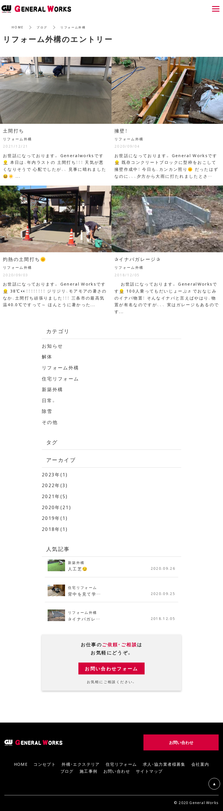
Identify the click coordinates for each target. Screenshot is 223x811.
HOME (18, 27)
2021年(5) (55, 494)
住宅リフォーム (60, 377)
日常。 (49, 399)
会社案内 (200, 762)
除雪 (47, 410)
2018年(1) (55, 527)
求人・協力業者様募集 (164, 762)
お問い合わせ (116, 769)
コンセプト (44, 762)
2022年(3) (55, 484)
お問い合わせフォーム (111, 666)
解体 (47, 356)
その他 (50, 421)
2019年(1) (55, 516)
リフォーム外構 (60, 367)
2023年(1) (55, 473)
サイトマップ (149, 769)
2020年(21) (56, 505)
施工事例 (89, 769)
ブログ (42, 27)
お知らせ (52, 345)
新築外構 (52, 388)
